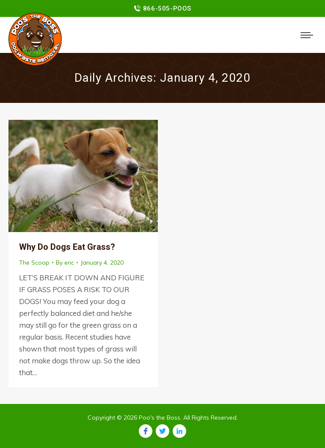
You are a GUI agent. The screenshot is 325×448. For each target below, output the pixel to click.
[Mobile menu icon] (307, 35)
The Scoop (34, 262)
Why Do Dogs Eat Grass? (67, 247)
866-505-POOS (167, 8)
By (65, 262)
